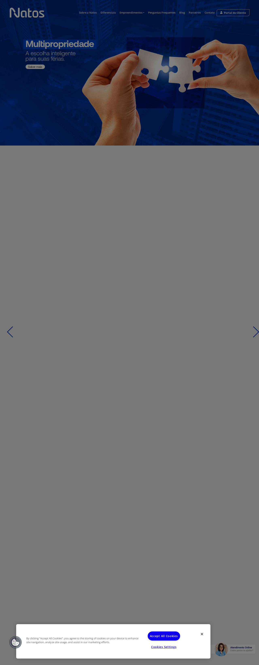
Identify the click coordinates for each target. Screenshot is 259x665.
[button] (15, 642)
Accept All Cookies (164, 636)
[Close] (201, 634)
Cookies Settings (164, 647)
